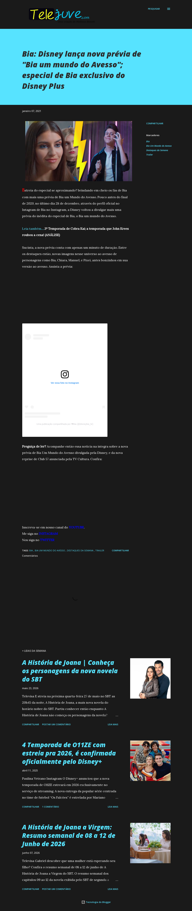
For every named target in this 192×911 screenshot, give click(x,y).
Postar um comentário (56, 724)
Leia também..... (33, 229)
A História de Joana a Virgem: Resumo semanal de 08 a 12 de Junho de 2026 (68, 835)
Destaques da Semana (157, 150)
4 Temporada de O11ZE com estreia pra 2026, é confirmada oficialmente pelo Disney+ (69, 753)
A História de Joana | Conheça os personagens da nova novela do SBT (70, 671)
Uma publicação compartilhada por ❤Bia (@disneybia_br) (64, 424)
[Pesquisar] (154, 9)
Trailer (149, 154)
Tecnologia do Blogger (96, 902)
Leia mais (113, 724)
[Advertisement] (75, 301)
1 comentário (50, 806)
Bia (148, 141)
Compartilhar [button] (154, 123)
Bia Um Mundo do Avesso (159, 145)
